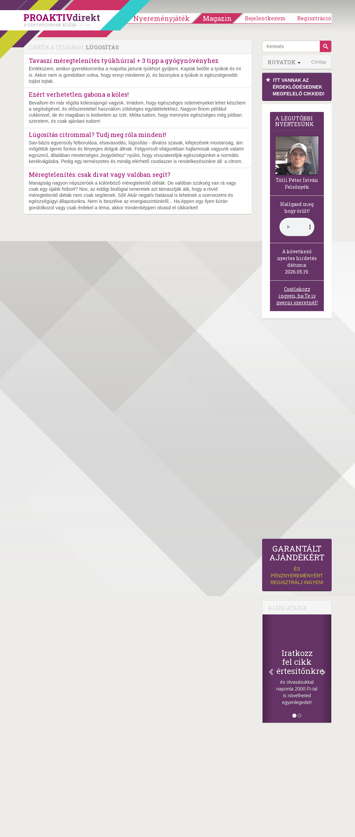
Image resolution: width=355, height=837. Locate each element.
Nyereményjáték (161, 18)
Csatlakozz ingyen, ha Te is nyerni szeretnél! (297, 296)
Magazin (217, 18)
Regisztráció (314, 18)
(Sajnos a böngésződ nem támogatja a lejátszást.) (296, 227)
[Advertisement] (297, 430)
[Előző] (268, 668)
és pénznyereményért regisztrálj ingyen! (297, 564)
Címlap (318, 62)
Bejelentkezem (265, 18)
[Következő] (326, 668)
